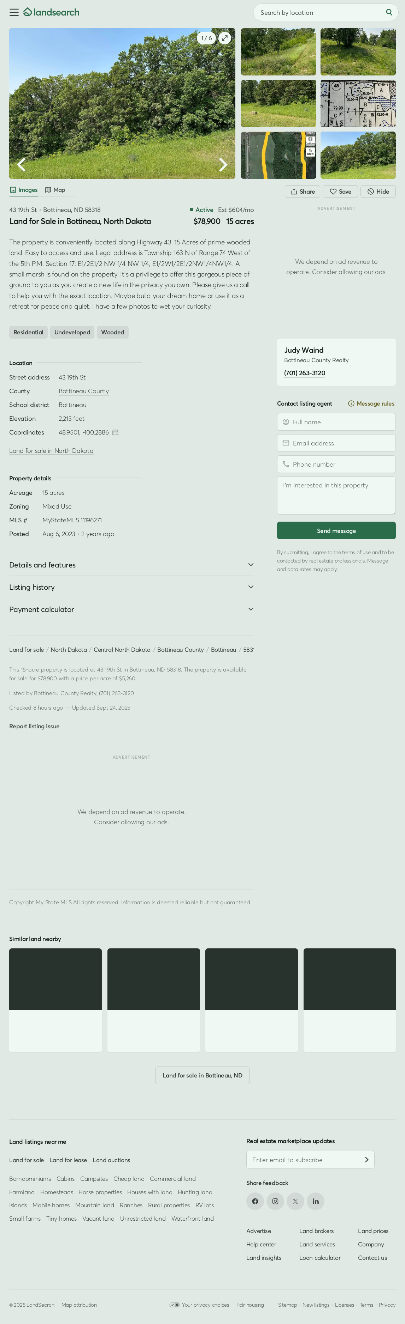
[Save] (340, 191)
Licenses (344, 1304)
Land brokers (316, 1230)
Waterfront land (192, 1218)
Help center (261, 1244)
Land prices (373, 1230)
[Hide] (378, 191)
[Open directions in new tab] (115, 432)
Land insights (264, 1257)
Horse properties (100, 1192)
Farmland (22, 1192)
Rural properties (169, 1205)
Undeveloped (72, 332)
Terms (367, 1304)
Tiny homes (61, 1218)
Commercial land (172, 1178)
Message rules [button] (371, 403)
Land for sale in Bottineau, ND (203, 1075)
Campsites (94, 1178)
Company (371, 1244)
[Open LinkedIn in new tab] (315, 1201)
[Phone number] (336, 464)
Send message (336, 530)
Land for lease (68, 1160)
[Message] (336, 495)
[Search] (389, 12)
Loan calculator (320, 1257)
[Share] (302, 191)
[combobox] (326, 12)
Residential (28, 332)
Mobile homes (51, 1205)
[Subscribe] (367, 1159)
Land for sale (26, 649)
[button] (11, 12)
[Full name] (336, 422)
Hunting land (195, 1192)
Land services (317, 1244)
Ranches (131, 1205)
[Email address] (336, 443)
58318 (250, 649)
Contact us (372, 1257)
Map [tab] (54, 190)
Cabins (66, 1178)
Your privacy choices (199, 1305)
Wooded (112, 332)
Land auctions (111, 1160)
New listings (316, 1304)
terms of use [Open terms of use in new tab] (356, 552)
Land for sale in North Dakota (51, 450)
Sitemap (287, 1304)
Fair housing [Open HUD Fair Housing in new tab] (250, 1304)
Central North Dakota (122, 649)
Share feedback (267, 1182)
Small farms (25, 1218)
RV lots (204, 1205)
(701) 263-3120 (116, 693)
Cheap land (128, 1178)
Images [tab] (23, 190)
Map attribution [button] (79, 1304)
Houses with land (149, 1192)
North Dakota (69, 649)
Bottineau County (84, 391)
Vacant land (98, 1218)
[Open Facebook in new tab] (255, 1201)
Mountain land (94, 1205)
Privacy (387, 1304)
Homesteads (56, 1192)
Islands (18, 1205)
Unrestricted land (143, 1218)
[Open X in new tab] (295, 1201)
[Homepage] (51, 12)
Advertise (258, 1230)
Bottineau (223, 649)
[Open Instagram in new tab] (275, 1201)
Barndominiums (30, 1178)
